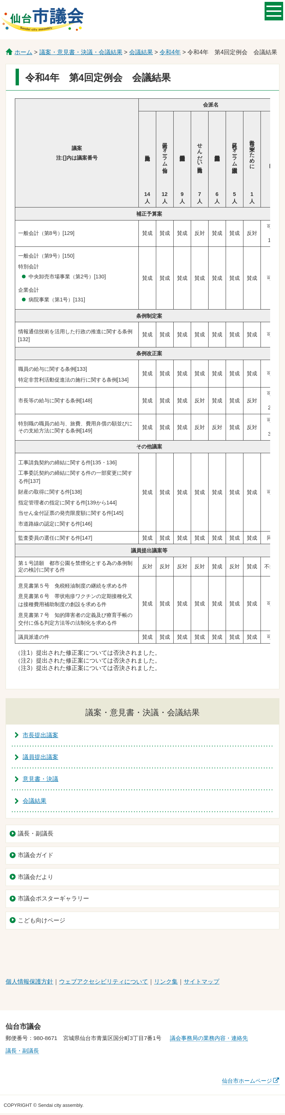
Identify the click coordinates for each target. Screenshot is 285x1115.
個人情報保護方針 (29, 981)
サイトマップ (201, 981)
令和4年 (170, 52)
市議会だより (35, 877)
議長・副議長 (35, 833)
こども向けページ (41, 920)
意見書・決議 (40, 779)
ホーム (23, 52)
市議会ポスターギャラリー (53, 898)
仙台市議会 (42, 20)
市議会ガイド (35, 855)
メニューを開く (273, 10)
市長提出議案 (40, 735)
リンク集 (166, 981)
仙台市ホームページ (247, 1081)
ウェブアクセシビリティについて (103, 981)
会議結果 (141, 52)
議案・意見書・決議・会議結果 (80, 52)
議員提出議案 (40, 757)
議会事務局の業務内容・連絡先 (209, 1038)
